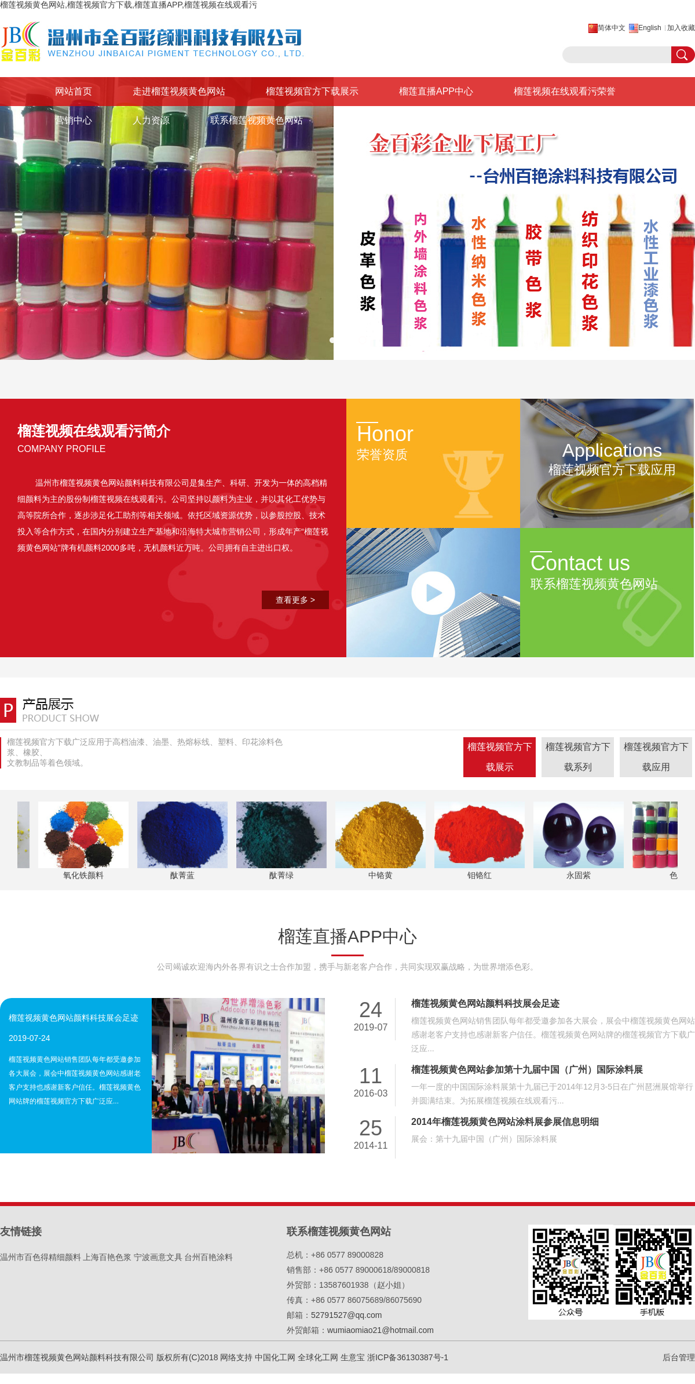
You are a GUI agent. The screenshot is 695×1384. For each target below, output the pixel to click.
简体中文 (612, 28)
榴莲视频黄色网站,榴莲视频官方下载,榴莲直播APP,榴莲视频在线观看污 (128, 4)
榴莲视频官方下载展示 (312, 91)
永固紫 (580, 875)
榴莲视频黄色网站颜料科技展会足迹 (73, 1017)
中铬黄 (382, 875)
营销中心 (73, 120)
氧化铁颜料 (84, 875)
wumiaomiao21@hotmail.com (380, 1330)
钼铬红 (481, 875)
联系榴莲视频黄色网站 (256, 120)
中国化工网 (275, 1357)
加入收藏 (681, 28)
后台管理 (679, 1357)
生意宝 (353, 1357)
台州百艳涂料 (208, 1257)
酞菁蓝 (183, 875)
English (649, 28)
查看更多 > (295, 599)
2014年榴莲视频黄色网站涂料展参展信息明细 (505, 1122)
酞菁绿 (282, 875)
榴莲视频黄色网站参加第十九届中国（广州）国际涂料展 (527, 1070)
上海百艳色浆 (107, 1257)
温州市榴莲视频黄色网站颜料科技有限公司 (112, 482)
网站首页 (73, 91)
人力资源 (151, 120)
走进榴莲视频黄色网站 (179, 91)
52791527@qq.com (346, 1315)
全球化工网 (318, 1357)
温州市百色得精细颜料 (40, 1257)
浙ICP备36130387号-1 (407, 1357)
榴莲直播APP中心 (436, 91)
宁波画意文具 (158, 1257)
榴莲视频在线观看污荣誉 (565, 91)
